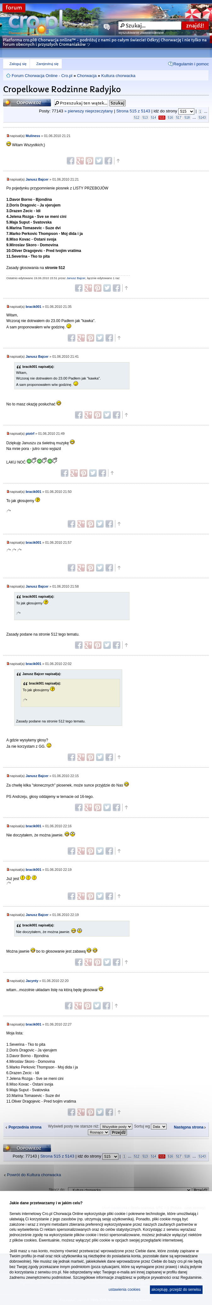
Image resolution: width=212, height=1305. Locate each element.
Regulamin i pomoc (191, 64)
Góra (118, 161)
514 (153, 117)
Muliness (33, 136)
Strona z (133, 111)
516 (170, 117)
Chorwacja (86, 75)
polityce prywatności (154, 1277)
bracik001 (33, 306)
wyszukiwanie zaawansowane (140, 32)
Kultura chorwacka (118, 75)
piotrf (30, 433)
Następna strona (188, 1127)
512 (137, 117)
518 (187, 117)
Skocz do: (57, 1190)
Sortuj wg (150, 1126)
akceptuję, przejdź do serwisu (176, 1289)
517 (178, 117)
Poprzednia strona (25, 1127)
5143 (202, 117)
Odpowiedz (27, 102)
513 (145, 117)
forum (14, 8)
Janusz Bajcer (37, 179)
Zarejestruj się (47, 64)
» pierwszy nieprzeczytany (88, 111)
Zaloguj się (17, 64)
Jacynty (32, 981)
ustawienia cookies (124, 1289)
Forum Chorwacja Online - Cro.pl (42, 75)
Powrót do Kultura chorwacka (34, 1174)
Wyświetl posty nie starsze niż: (90, 1126)
